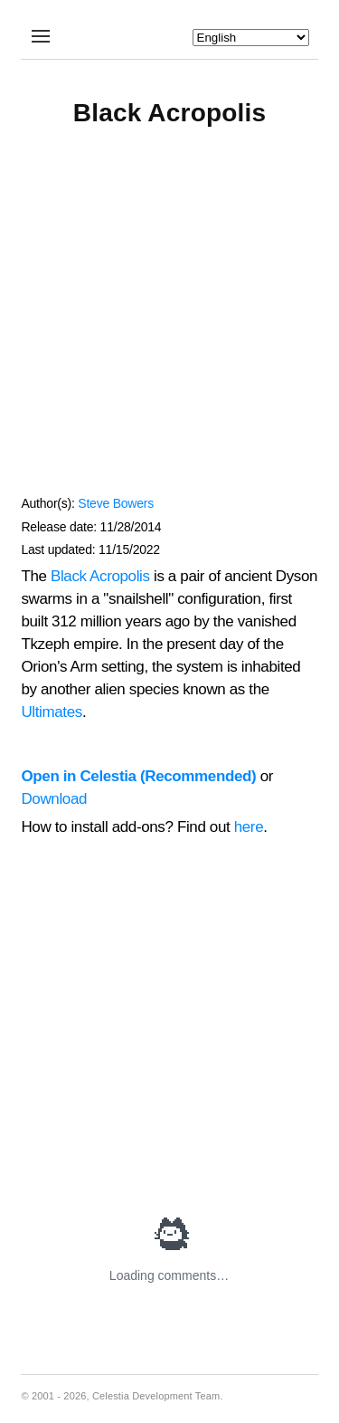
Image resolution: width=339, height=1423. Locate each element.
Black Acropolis (100, 576)
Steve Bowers (116, 503)
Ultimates (51, 712)
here (249, 827)
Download (54, 798)
